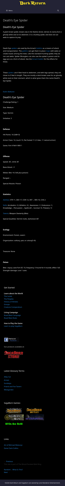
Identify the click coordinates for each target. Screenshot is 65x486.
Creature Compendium (13, 307)
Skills (5, 205)
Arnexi (6, 380)
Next (6, 472)
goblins (25, 51)
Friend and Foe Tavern (13, 386)
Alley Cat (7, 377)
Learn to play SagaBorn (13, 326)
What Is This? (17, 469)
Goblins (39, 48)
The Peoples (9, 299)
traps (48, 51)
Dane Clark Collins (11, 448)
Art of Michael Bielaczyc (13, 445)
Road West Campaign (12, 315)
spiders (14, 48)
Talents (6, 213)
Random (7, 469)
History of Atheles (11, 302)
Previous (9, 461)
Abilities (6, 200)
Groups (7, 304)
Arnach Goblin (37, 59)
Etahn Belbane (8, 91)
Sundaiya (7, 383)
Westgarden (9, 390)
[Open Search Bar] (58, 10)
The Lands (8, 296)
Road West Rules (10, 318)
